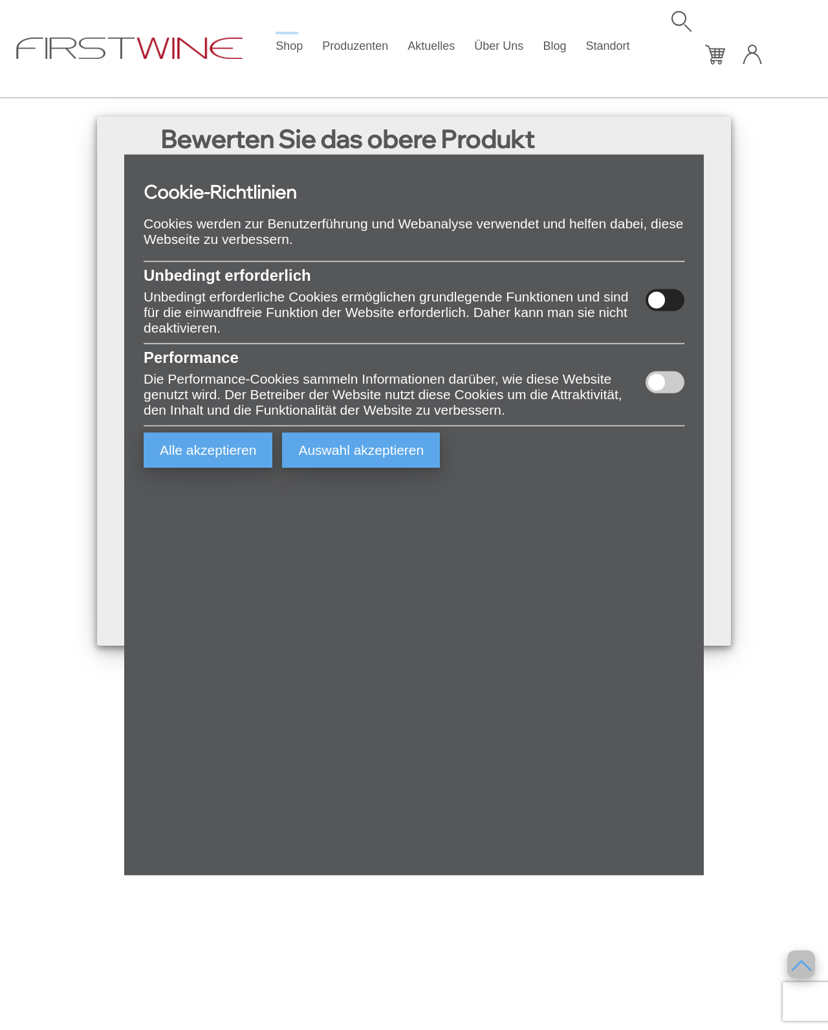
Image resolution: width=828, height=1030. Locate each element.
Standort (607, 45)
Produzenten (355, 45)
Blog (554, 45)
